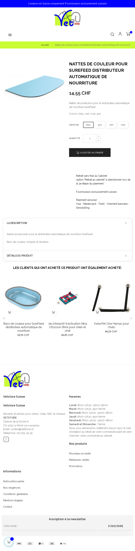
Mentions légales (13, 500)
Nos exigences (11, 487)
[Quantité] (89, 138)
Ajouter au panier (89, 152)
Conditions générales (15, 494)
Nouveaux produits (80, 453)
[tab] (67, 223)
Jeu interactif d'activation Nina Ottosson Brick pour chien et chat (67, 327)
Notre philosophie (13, 481)
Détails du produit (20, 255)
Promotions (75, 466)
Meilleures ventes (79, 459)
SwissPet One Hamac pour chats (111, 325)
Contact (7, 506)
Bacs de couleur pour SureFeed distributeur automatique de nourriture (23, 327)
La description (17, 223)
